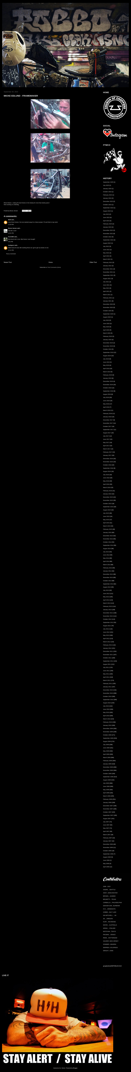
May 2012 (106, 635)
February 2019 (107, 375)
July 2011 (106, 667)
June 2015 (106, 516)
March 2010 (106, 719)
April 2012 (106, 638)
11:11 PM (11, 250)
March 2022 (106, 259)
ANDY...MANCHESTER (110, 893)
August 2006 (107, 857)
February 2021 (107, 298)
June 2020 (106, 323)
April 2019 (106, 368)
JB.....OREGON (108, 918)
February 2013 (107, 606)
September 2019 (108, 352)
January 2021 (107, 301)
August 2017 (107, 433)
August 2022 (107, 243)
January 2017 (107, 455)
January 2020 (107, 339)
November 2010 (108, 693)
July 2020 (106, 320)
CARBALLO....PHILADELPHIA (112, 902)
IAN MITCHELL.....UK (109, 915)
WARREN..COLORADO (110, 947)
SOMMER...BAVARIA (109, 944)
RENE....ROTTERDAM (110, 938)
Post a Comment (11, 254)
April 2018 (106, 407)
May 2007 (106, 828)
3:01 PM (10, 241)
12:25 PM (11, 224)
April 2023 (106, 220)
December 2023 (108, 201)
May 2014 (106, 558)
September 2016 (108, 468)
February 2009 (107, 760)
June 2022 (106, 249)
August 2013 (107, 587)
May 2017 (106, 442)
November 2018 (108, 384)
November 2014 (108, 539)
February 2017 (107, 452)
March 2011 (106, 680)
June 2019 (106, 362)
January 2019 (107, 378)
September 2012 (108, 622)
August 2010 (107, 703)
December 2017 (108, 420)
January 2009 (107, 764)
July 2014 (106, 552)
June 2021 (106, 285)
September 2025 (108, 182)
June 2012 (106, 632)
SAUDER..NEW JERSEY (111, 941)
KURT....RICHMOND (109, 922)
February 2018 (107, 413)
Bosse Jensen (12, 228)
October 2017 (107, 426)
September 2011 (108, 661)
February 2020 (107, 336)
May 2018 (106, 404)
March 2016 (106, 487)
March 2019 (106, 372)
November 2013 (108, 577)
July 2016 (106, 474)
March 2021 (106, 294)
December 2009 (108, 728)
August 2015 (107, 510)
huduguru (11, 245)
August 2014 (107, 548)
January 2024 (107, 198)
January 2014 (107, 571)
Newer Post (8, 262)
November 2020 (108, 307)
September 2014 (108, 545)
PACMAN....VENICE (109, 934)
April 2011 (106, 677)
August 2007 (107, 818)
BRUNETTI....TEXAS (109, 899)
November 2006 (108, 847)
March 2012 (106, 642)
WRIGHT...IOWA (108, 950)
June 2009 (106, 748)
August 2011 (107, 664)
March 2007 (106, 834)
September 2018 (108, 391)
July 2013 (106, 590)
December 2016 (108, 458)
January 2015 (107, 532)
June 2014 (106, 555)
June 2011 (106, 670)
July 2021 (106, 282)
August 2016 (107, 471)
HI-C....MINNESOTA (109, 909)
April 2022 (106, 256)
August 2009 (107, 741)
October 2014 (107, 542)
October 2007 (107, 812)
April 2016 (106, 484)
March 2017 (106, 449)
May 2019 (106, 365)
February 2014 (107, 568)
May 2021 (106, 288)
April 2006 (106, 867)
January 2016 (107, 494)
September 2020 (108, 314)
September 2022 (108, 240)
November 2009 (108, 732)
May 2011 (106, 674)
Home (51, 262)
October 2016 (107, 465)
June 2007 (106, 825)
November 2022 (108, 233)
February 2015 (107, 529)
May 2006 (106, 863)
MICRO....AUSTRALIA (110, 925)
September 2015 (108, 506)
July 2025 (106, 185)
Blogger (75, 1068)
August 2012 (107, 625)
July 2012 (106, 629)
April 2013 (106, 600)
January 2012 (107, 648)
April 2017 (106, 445)
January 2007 (107, 841)
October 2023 (107, 204)
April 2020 (106, 330)
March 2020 (106, 333)
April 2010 (106, 715)
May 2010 (106, 712)
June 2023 (106, 217)
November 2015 (108, 500)
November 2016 (108, 461)
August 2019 (107, 355)
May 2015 (106, 519)
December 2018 (108, 381)
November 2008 (108, 770)
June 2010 (106, 709)
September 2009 (108, 738)
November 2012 (108, 616)
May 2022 (106, 253)
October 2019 (107, 349)
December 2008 (108, 767)
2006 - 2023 (106, 886)
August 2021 (107, 278)
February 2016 (107, 491)
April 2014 (106, 561)
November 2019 (108, 346)
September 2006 (108, 854)
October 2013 (107, 580)
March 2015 (106, 526)
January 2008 (107, 802)
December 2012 (108, 613)
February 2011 (107, 683)
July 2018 (106, 397)
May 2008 (106, 789)
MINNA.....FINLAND (109, 928)
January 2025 (107, 188)
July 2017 (106, 436)
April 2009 (106, 754)
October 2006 (107, 850)
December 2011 (108, 651)
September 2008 (108, 776)
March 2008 (106, 796)
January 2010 (107, 725)
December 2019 (108, 343)
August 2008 (107, 780)
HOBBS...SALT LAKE (109, 912)
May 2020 (106, 327)
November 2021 (108, 272)
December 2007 (108, 805)
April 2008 (106, 793)
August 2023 (107, 211)
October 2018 (107, 388)
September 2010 (108, 699)
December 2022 (108, 230)
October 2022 (107, 237)
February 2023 (107, 224)
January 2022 (107, 265)
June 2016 (106, 478)
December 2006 (108, 844)
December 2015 (108, 497)
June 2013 (106, 593)
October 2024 (107, 191)
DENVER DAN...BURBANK (111, 905)
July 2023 (106, 214)
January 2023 (107, 227)
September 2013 (108, 584)
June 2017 (106, 439)
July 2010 (106, 706)
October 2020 (107, 310)
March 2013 (106, 603)
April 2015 (106, 523)
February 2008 (107, 799)
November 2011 (108, 654)
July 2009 (106, 744)
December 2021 (108, 269)
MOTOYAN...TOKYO (109, 931)
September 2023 (108, 208)
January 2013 (107, 609)
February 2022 (107, 262)
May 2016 (106, 481)
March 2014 (106, 564)
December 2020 (108, 304)
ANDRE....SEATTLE (109, 889)
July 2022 (106, 246)
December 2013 (108, 574)
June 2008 (106, 786)
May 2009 (106, 751)
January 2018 (107, 417)
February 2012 (107, 645)
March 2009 (106, 757)
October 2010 (107, 696)
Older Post (93, 262)
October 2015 (107, 503)
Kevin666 (11, 236)
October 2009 (107, 735)
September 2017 (108, 429)
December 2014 (108, 535)
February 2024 (107, 195)
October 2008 (107, 773)
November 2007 (108, 809)
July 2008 (106, 783)
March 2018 (106, 410)
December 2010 (108, 690)
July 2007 (106, 822)
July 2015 (106, 513)
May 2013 (106, 597)
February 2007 (107, 838)
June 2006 (106, 860)
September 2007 (108, 815)
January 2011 (107, 687)
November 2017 (108, 423)
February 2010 (107, 722)
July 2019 (106, 359)
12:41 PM (11, 233)
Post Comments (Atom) (54, 267)
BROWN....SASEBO (109, 896)
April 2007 (106, 831)
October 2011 (107, 658)
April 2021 (106, 291)
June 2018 (106, 400)
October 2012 (107, 619)
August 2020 (107, 317)
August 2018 (107, 394)
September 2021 (108, 275)
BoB (9, 219)
